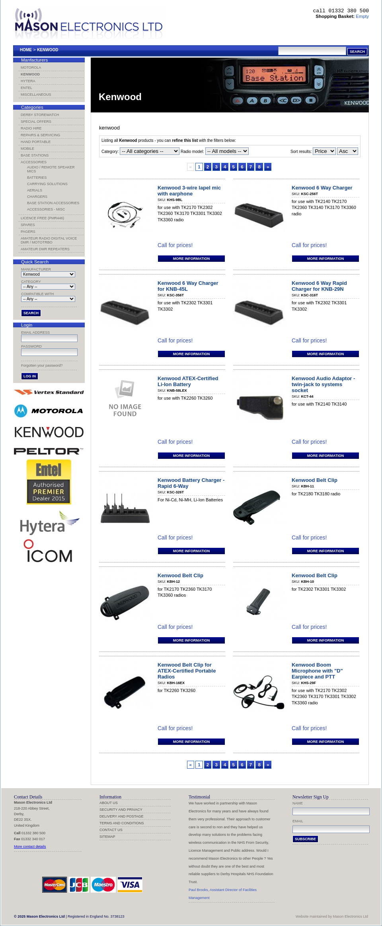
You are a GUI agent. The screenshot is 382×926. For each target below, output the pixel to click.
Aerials (34, 190)
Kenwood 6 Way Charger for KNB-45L (188, 286)
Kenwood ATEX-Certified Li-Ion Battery (188, 381)
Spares (28, 225)
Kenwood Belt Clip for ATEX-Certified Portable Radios (187, 671)
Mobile (27, 149)
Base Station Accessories (53, 203)
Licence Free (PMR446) (42, 218)
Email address (35, 332)
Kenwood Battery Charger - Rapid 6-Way (191, 483)
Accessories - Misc (46, 209)
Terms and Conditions (121, 823)
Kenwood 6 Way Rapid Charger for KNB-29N (319, 286)
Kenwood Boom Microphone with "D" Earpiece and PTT (317, 671)
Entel (26, 88)
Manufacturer (36, 269)
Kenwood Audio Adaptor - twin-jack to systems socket (323, 384)
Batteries (37, 178)
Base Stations (35, 155)
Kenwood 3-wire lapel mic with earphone (189, 191)
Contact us (111, 830)
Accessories (34, 162)
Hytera (28, 81)
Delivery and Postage (121, 816)
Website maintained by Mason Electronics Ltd (332, 916)
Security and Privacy (120, 810)
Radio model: (192, 151)
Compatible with (37, 294)
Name (297, 803)
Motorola (31, 68)
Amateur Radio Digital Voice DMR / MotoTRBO (49, 240)
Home (26, 50)
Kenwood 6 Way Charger (322, 188)
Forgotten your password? (42, 365)
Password (31, 346)
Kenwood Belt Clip (314, 480)
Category (31, 282)
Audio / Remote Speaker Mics (51, 169)
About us (108, 803)
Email (297, 821)
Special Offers (36, 122)
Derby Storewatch (40, 115)
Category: (110, 151)
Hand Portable (36, 142)
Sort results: (313, 151)
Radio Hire (31, 128)
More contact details (30, 847)
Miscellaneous (36, 95)
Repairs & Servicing (40, 135)
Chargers (37, 197)
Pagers (28, 232)
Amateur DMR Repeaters (45, 249)
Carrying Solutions (47, 184)
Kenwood (47, 50)
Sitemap (107, 837)
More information (191, 259)
